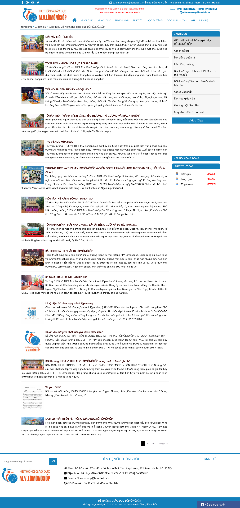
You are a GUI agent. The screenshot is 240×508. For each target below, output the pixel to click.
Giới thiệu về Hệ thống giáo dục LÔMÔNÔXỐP (77, 26)
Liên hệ (203, 20)
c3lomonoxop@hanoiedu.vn (128, 2)
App (193, 20)
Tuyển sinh (122, 20)
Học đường (154, 20)
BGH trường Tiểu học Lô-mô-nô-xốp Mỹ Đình (195, 83)
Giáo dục (104, 20)
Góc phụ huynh (177, 20)
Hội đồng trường (184, 64)
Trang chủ (26, 26)
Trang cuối (163, 443)
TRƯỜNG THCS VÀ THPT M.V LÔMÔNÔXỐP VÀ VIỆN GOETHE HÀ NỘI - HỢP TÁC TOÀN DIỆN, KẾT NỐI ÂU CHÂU (105, 170)
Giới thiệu (87, 20)
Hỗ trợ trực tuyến (213, 504)
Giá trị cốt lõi (181, 50)
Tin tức (138, 20)
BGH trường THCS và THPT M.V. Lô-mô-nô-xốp (195, 72)
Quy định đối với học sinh (189, 112)
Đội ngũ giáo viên (184, 98)
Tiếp (153, 443)
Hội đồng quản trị (184, 57)
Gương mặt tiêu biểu (186, 105)
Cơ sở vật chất (183, 91)
